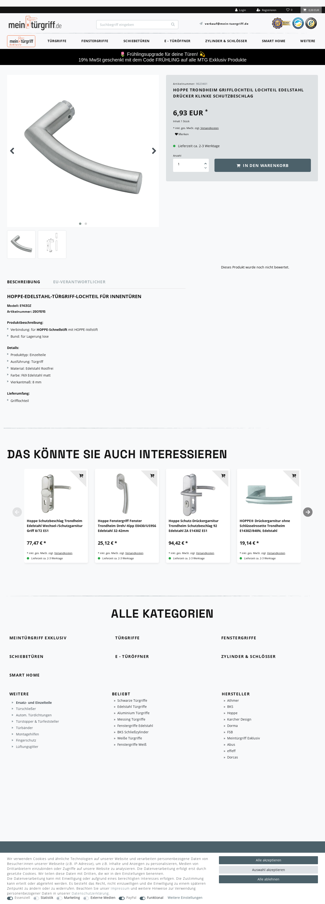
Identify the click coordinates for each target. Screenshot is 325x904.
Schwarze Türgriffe (132, 701)
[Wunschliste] (290, 10)
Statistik (47, 898)
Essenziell (22, 898)
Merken (182, 134)
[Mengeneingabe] (178, 164)
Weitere (307, 41)
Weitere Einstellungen (185, 898)
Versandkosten (209, 128)
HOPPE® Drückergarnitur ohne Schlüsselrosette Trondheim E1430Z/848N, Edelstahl (265, 526)
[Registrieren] (266, 10)
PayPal (131, 898)
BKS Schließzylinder (133, 732)
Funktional (155, 898)
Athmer (233, 701)
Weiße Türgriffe (129, 738)
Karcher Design (239, 720)
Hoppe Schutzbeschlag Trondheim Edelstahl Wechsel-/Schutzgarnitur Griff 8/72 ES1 (55, 526)
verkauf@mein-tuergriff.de (227, 23)
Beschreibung (23, 281)
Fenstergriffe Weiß (132, 745)
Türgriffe (57, 41)
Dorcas (232, 757)
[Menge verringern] (205, 168)
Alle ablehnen (268, 879)
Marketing (72, 898)
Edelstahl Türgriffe (132, 707)
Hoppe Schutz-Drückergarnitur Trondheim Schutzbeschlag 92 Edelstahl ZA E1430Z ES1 (193, 526)
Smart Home (273, 41)
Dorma (232, 726)
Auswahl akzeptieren (268, 870)
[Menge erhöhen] (205, 162)
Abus (231, 745)
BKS (230, 707)
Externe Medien (103, 898)
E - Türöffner (177, 41)
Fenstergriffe (94, 41)
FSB (230, 732)
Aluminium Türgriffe (133, 713)
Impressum (120, 888)
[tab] (30, 282)
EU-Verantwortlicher (79, 281)
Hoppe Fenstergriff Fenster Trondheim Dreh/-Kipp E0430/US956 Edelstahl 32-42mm (127, 526)
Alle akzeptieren (268, 860)
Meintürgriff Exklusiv (243, 738)
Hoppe (232, 713)
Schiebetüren (136, 41)
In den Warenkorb (263, 165)
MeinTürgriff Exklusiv (21, 40)
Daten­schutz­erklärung (90, 893)
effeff (231, 751)
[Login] (241, 10)
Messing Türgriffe (131, 720)
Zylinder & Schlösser (226, 41)
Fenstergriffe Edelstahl (135, 726)
